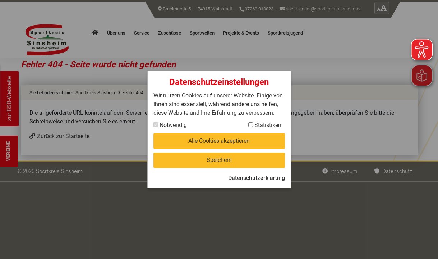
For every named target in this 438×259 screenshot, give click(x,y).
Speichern (219, 159)
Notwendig (170, 125)
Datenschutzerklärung (256, 177)
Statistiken (264, 125)
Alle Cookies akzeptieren (219, 140)
